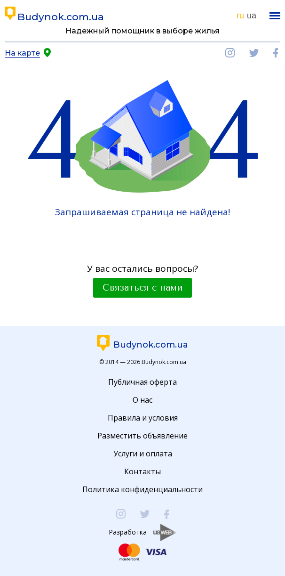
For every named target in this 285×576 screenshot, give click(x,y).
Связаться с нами (142, 288)
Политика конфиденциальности (142, 489)
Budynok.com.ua (60, 17)
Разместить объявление (142, 435)
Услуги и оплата (142, 453)
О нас (142, 400)
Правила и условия (143, 418)
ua (251, 15)
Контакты (142, 471)
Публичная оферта (142, 382)
